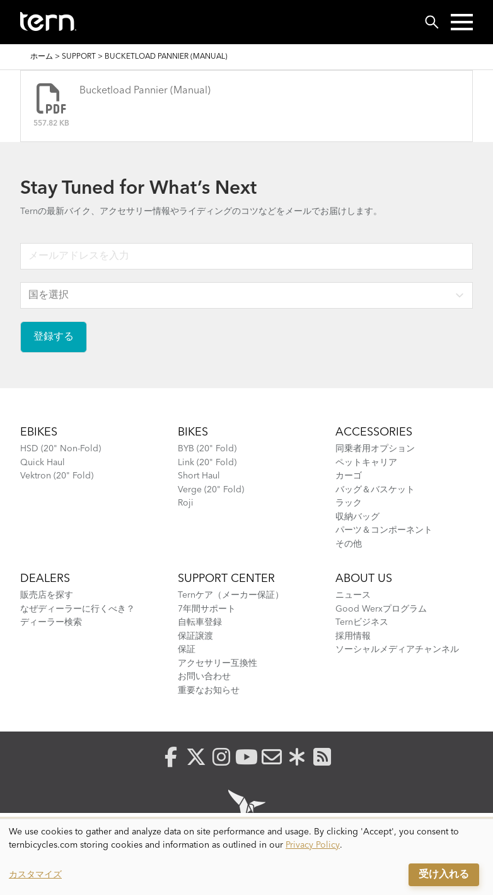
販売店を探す (46, 595)
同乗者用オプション (375, 448)
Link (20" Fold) (207, 462)
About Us (363, 578)
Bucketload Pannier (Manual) (145, 91)
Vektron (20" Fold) (56, 475)
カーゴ (348, 475)
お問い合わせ (204, 676)
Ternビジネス (361, 622)
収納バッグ (357, 517)
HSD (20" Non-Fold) (60, 448)
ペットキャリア (366, 462)
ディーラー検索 (51, 622)
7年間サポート (207, 609)
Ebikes (38, 432)
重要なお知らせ (209, 690)
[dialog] (246, 857)
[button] (462, 22)
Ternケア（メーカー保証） (231, 595)
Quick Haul (42, 462)
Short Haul (199, 475)
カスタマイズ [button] (35, 874)
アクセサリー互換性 (217, 663)
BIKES (193, 432)
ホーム (41, 57)
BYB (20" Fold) (207, 448)
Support (79, 57)
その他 (348, 544)
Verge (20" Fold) (211, 489)
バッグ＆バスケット (375, 489)
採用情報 (353, 636)
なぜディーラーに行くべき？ (77, 609)
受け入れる (444, 875)
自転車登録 (200, 622)
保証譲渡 (195, 636)
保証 (186, 649)
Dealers (45, 578)
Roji (186, 503)
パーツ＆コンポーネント (383, 530)
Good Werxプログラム (381, 609)
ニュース (353, 595)
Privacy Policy (313, 845)
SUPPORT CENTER (226, 578)
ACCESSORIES (373, 432)
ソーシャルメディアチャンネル (397, 649)
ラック (348, 503)
